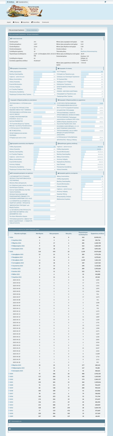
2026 (11, 237)
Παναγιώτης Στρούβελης (16, 92)
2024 (11, 373)
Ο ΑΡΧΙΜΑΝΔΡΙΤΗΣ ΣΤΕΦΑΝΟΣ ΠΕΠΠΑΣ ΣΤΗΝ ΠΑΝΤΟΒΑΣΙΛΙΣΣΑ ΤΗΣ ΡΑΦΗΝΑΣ (20, 178)
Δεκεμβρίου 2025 (17, 254)
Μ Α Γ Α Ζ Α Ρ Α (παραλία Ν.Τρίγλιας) (68, 108)
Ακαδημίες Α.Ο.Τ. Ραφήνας (65, 82)
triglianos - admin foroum (16, 76)
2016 (11, 396)
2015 (11, 399)
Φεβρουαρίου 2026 (18, 246)
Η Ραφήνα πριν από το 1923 (17, 137)
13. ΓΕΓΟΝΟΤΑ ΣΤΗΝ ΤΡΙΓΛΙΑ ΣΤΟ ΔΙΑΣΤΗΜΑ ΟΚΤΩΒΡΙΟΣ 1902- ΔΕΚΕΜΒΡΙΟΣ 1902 (20, 212)
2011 (11, 410)
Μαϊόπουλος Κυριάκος (63, 199)
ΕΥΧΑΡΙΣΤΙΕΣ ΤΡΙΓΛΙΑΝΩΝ (65, 110)
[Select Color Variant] (105, 2)
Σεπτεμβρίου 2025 (18, 263)
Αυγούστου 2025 (17, 265)
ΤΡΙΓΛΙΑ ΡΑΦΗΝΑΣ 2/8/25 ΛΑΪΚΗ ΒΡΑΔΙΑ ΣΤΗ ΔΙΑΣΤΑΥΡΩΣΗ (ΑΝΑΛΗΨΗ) (67, 133)
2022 (11, 379)
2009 (11, 416)
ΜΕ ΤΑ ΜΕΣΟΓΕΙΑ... (15, 130)
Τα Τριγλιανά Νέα (62, 79)
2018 (11, 390)
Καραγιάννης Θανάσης (64, 162)
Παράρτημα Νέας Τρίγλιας (65, 96)
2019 (11, 388)
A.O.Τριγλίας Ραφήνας (16, 89)
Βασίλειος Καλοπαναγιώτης (89, 51)
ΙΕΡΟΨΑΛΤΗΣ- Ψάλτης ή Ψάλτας (67, 140)
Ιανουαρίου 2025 (17, 371)
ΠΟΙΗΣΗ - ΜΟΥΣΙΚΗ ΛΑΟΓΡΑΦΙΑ (67, 91)
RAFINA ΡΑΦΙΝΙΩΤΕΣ (16, 121)
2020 (11, 385)
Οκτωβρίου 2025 (17, 260)
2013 (11, 405)
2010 (11, 413)
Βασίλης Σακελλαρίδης (16, 74)
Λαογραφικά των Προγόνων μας (66, 94)
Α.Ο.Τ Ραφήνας (61, 71)
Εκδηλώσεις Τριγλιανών (64, 84)
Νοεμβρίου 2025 (17, 257)
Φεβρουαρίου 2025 (18, 368)
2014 (11, 402)
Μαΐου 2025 (16, 274)
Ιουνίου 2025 (16, 271)
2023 (11, 376)
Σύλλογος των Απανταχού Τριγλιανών (68, 76)
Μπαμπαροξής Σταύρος (64, 196)
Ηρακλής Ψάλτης (62, 194)
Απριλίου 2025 (17, 277)
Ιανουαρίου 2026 (17, 248)
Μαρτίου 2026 (16, 243)
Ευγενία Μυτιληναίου (15, 84)
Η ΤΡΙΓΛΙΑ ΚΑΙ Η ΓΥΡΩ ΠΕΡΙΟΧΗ (19, 128)
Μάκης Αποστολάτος (15, 79)
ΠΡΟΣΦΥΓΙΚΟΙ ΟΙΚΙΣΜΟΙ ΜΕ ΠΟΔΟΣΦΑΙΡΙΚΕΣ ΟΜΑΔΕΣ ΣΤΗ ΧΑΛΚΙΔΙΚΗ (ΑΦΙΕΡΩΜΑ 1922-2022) (20, 196)
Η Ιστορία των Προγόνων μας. (66, 74)
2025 (11, 251)
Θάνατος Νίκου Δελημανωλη (17, 183)
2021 (11, 382)
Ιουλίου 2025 (16, 268)
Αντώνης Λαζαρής (14, 87)
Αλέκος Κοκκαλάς (14, 82)
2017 (11, 393)
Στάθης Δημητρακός (15, 71)
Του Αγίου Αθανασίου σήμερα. (18, 216)
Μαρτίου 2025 (16, 365)
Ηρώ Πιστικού (61, 164)
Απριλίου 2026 (17, 240)
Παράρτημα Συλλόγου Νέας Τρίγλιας (20, 94)
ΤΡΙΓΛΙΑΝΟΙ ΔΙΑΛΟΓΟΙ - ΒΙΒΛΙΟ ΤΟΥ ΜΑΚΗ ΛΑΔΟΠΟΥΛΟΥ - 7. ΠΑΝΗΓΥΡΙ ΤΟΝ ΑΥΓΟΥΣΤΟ (20, 221)
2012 (11, 407)
